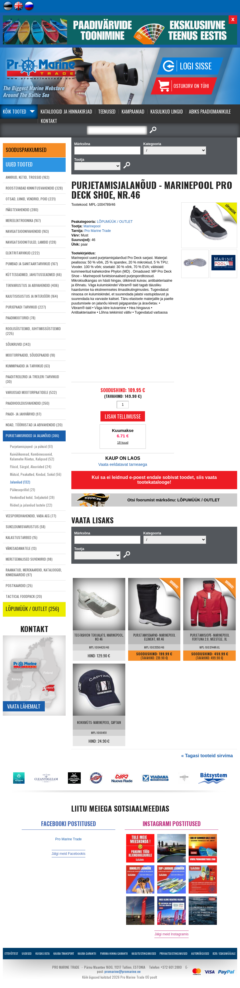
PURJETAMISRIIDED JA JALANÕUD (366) (32, 435)
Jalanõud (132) (20, 481)
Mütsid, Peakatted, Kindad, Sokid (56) (35, 474)
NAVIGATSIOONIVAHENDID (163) (27, 231)
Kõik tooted (14, 111)
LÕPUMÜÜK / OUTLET (114, 222)
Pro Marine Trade (97, 231)
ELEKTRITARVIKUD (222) (23, 252)
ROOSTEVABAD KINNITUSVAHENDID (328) (34, 188)
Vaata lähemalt (24, 706)
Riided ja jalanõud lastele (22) (31, 505)
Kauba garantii (87, 953)
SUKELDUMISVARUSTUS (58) (25, 526)
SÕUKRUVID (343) (18, 344)
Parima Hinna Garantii (114, 953)
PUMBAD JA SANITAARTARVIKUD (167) (32, 263)
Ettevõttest (11, 953)
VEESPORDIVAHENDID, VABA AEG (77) (31, 515)
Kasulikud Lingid (166, 111)
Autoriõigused (200, 953)
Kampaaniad (133, 111)
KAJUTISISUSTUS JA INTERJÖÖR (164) (32, 296)
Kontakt (49, 121)
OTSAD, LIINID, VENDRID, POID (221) (31, 198)
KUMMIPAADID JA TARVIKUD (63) (28, 365)
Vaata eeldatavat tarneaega (122, 464)
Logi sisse (196, 66)
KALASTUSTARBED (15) (21, 537)
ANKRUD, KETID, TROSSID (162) (27, 177)
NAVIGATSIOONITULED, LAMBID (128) (31, 242)
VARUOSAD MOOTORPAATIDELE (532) (31, 392)
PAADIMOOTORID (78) (20, 317)
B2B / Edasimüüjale (224, 953)
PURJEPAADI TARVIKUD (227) (26, 306)
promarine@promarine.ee (122, 971)
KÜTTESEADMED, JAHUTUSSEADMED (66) (34, 274)
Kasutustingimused (144, 953)
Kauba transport (63, 953)
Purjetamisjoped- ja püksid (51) (31, 446)
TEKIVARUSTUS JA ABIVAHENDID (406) (32, 285)
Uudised (26, 953)
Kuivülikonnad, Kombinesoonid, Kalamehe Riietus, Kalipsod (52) (32, 456)
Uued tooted (19, 164)
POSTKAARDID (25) (19, 585)
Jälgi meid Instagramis (171, 934)
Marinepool (91, 226)
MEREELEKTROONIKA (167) (23, 220)
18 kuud (122, 442)
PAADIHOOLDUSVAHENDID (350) (27, 403)
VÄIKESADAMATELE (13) (21, 548)
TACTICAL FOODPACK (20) (24, 596)
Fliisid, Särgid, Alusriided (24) (30, 466)
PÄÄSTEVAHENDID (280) (22, 209)
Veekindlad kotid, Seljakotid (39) (32, 497)
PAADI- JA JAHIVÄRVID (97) (23, 413)
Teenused (107, 111)
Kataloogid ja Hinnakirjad (66, 111)
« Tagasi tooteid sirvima (207, 755)
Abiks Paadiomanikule (210, 111)
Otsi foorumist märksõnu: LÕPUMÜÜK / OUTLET (173, 500)
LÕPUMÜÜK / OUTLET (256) (32, 608)
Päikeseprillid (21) (22, 489)
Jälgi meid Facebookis (69, 854)
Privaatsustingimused (173, 953)
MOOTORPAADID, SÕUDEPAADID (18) (30, 355)
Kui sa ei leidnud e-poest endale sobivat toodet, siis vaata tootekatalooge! (154, 480)
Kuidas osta (42, 953)
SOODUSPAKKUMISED (26, 149)
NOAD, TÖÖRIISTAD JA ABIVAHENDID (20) (34, 424)
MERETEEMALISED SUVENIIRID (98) (29, 559)
